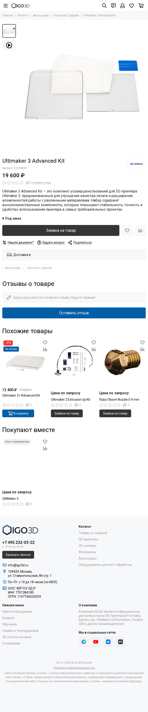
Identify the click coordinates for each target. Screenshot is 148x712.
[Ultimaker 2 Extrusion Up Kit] (74, 362)
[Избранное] (131, 5)
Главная (7, 15)
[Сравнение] (140, 230)
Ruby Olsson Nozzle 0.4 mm (119, 399)
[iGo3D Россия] (20, 5)
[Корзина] (141, 5)
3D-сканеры (87, 545)
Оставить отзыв (74, 312)
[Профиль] (122, 5)
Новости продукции (17, 611)
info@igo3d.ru (18, 565)
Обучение (9, 624)
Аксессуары (41, 15)
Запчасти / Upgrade (66, 15)
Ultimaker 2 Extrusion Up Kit (70, 399)
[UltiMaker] (136, 164)
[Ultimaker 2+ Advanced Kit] (25, 362)
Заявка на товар (61, 230)
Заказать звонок (18, 555)
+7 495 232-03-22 (18, 542)
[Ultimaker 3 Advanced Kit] (82, 88)
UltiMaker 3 (10, 498)
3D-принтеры (88, 539)
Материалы (87, 552)
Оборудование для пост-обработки (105, 565)
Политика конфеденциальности (74, 668)
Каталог (23, 15)
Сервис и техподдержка (20, 630)
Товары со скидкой (93, 533)
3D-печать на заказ (16, 637)
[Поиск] (104, 5)
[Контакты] (113, 5)
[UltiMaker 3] (25, 461)
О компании (11, 643)
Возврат (8, 618)
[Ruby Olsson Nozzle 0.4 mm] (122, 362)
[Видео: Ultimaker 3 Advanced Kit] (9, 45)
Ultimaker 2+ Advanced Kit (21, 395)
